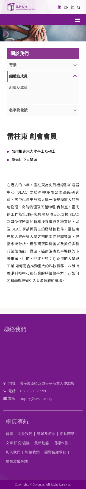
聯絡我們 (32, 452)
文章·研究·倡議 (18, 443)
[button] (78, 7)
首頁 (9, 434)
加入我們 (13, 452)
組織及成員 (18, 88)
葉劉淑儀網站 (17, 461)
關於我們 (25, 434)
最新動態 (41, 443)
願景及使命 (46, 434)
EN (66, 7)
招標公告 (60, 443)
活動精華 (67, 434)
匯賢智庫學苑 (55, 452)
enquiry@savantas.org (35, 399)
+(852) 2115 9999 (32, 391)
